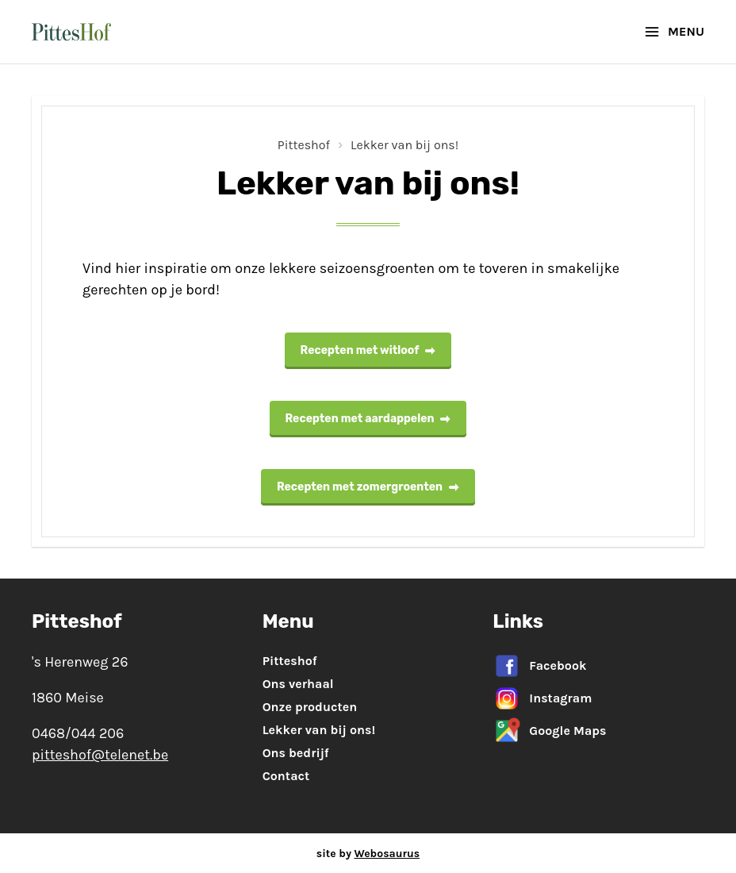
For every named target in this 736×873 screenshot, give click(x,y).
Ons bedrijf (296, 752)
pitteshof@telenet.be (100, 754)
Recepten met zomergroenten (368, 487)
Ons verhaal (298, 683)
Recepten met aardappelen (368, 418)
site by (368, 853)
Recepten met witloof (368, 350)
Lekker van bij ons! (404, 144)
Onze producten (310, 706)
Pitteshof (304, 144)
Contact (286, 775)
